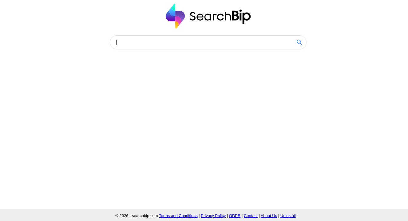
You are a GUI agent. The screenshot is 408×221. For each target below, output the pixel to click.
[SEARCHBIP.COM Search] (299, 42)
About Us (269, 215)
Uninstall (288, 215)
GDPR (235, 215)
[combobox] (203, 42)
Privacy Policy (213, 215)
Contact (251, 215)
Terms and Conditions (178, 215)
